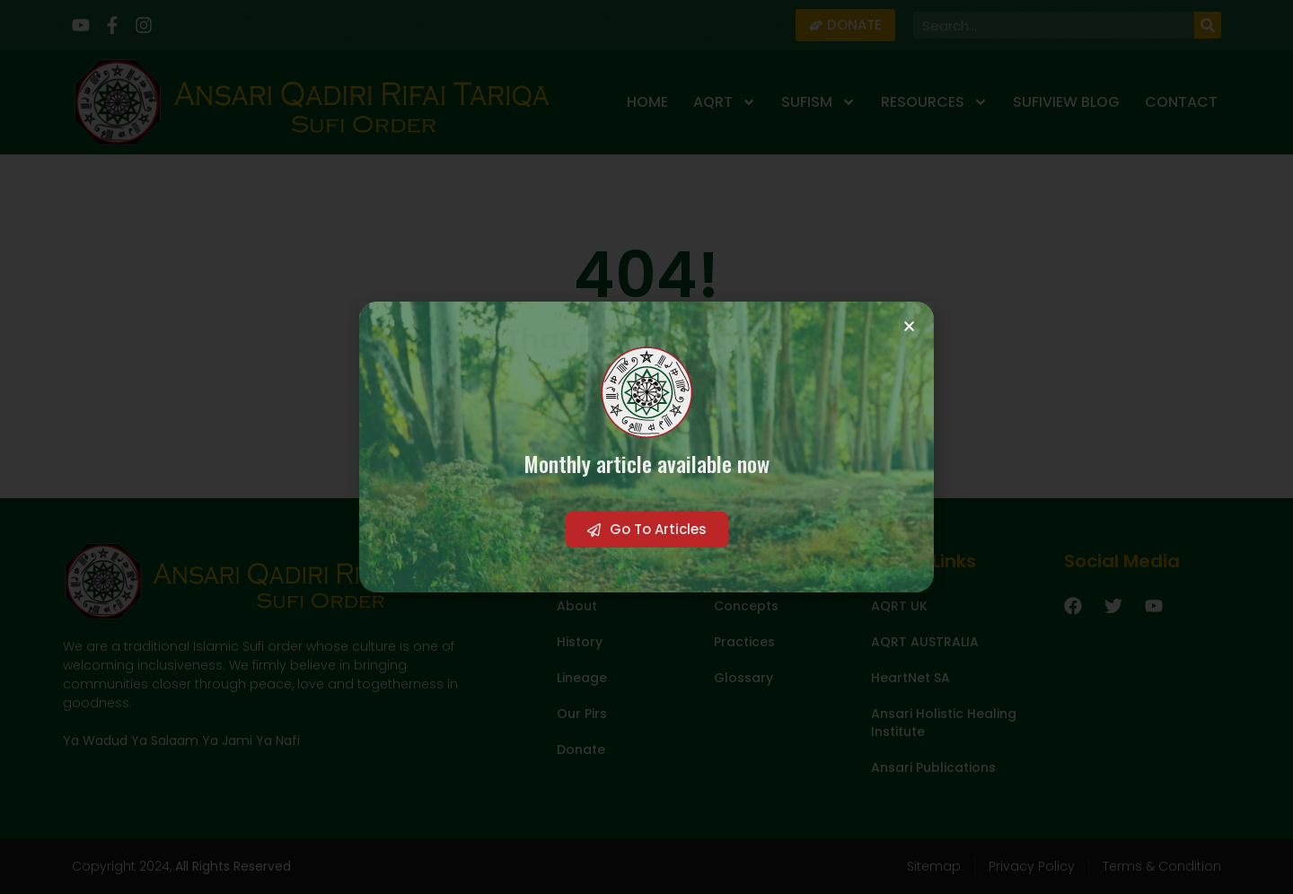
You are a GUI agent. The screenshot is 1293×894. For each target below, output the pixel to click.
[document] (646, 447)
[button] (909, 326)
